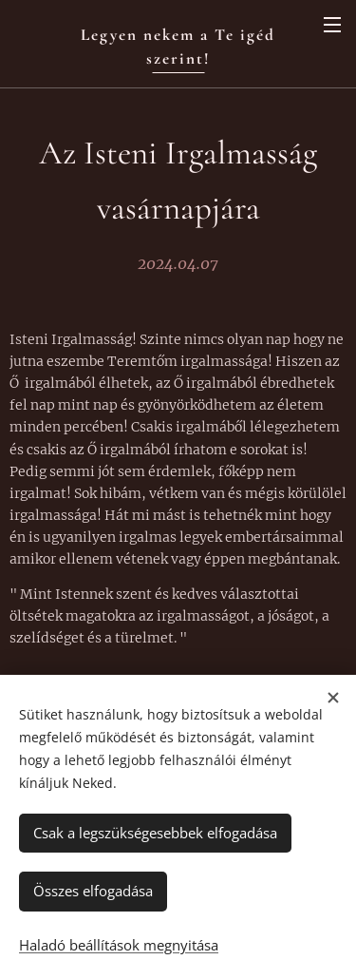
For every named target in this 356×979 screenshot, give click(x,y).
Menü (332, 25)
